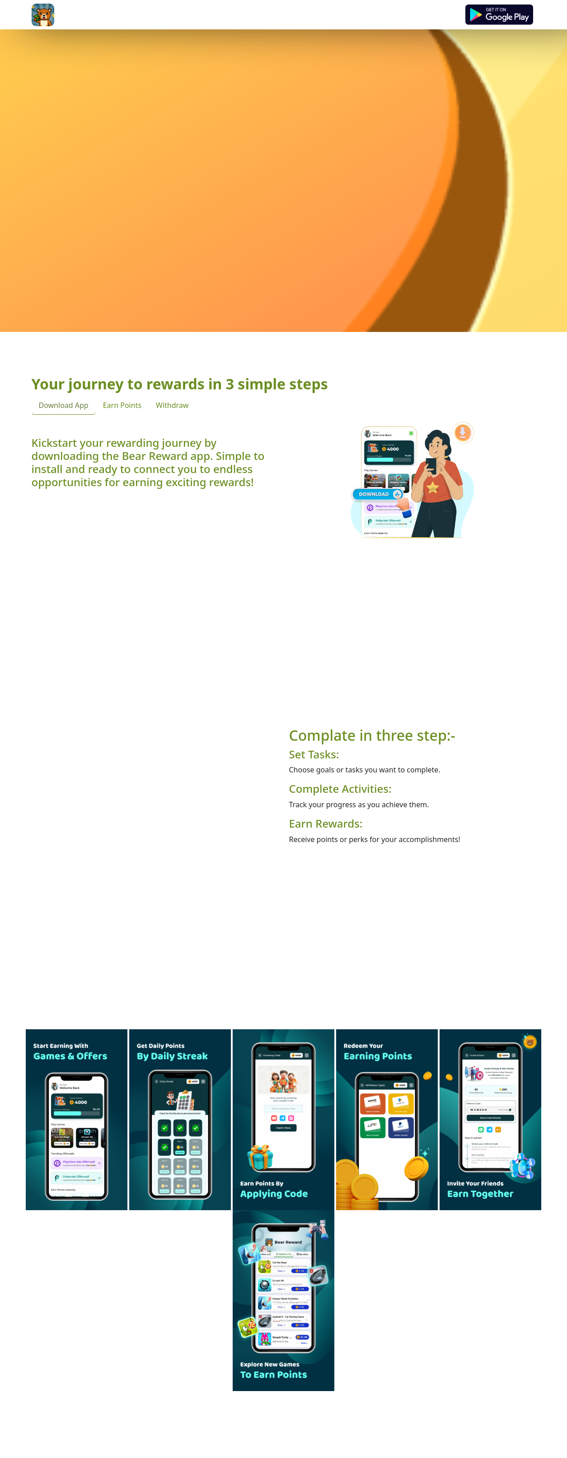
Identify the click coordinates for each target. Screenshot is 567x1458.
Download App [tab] (64, 405)
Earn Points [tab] (122, 405)
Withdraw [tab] (172, 405)
